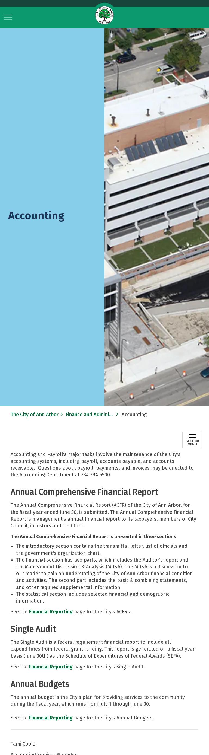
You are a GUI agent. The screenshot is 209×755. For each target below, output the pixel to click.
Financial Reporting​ (51, 667)
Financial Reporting (51, 612)
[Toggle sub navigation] (192, 440)
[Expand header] (8, 17)
